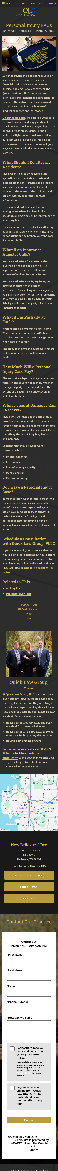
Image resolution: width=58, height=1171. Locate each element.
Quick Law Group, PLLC (20, 694)
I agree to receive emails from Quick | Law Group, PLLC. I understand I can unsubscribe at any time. (29, 1095)
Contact (51, 3)
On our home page (13, 117)
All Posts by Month (29, 609)
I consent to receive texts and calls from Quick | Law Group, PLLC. (32, 1061)
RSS (29, 618)
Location (20, 3)
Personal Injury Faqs (18, 593)
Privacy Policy (24, 1073)
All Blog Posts (14, 588)
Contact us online (13, 749)
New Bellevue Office (29, 844)
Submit (29, 1120)
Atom (29, 614)
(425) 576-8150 (36, 3)
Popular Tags (29, 604)
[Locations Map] (29, 802)
